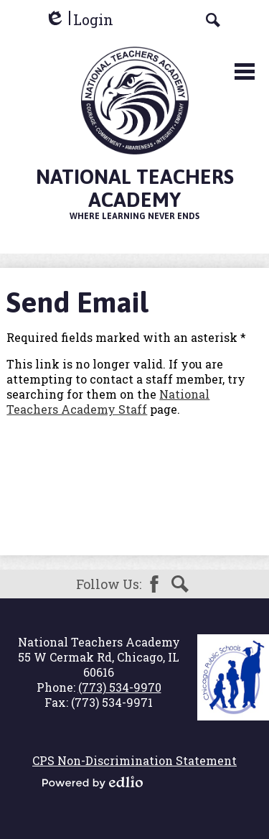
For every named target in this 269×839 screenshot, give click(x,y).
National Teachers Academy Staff (107, 401)
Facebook (154, 584)
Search (180, 584)
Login (78, 20)
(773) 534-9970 (119, 687)
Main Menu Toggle (245, 71)
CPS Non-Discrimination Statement (134, 760)
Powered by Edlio (92, 782)
